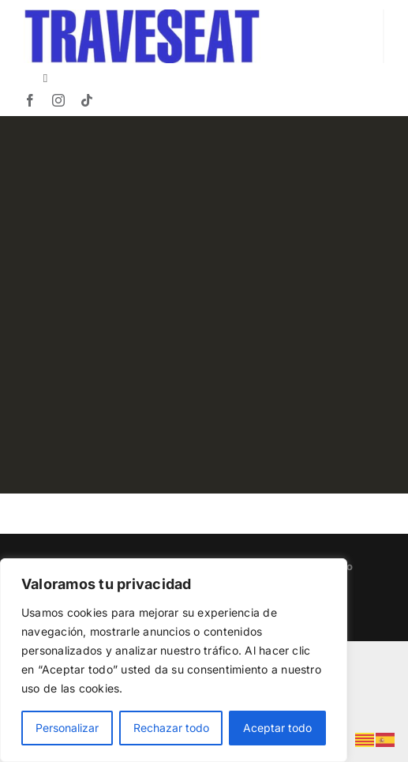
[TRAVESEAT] (142, 16)
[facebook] (30, 100)
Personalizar (67, 727)
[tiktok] (86, 100)
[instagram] (58, 100)
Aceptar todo (277, 727)
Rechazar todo (171, 727)
